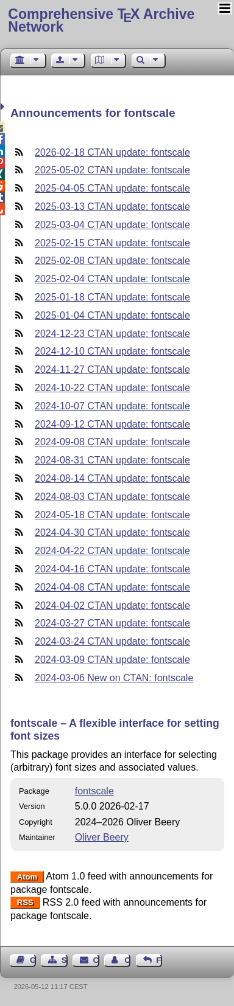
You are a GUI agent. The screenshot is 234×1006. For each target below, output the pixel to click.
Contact (96, 960)
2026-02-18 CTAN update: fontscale (112, 152)
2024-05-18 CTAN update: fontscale (112, 515)
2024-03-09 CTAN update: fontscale (112, 659)
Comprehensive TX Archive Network (101, 20)
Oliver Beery (102, 837)
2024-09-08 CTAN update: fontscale (112, 442)
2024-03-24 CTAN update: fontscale (112, 641)
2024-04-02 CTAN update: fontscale (112, 605)
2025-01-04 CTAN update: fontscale (112, 315)
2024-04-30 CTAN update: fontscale (112, 532)
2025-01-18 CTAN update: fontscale (112, 297)
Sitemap (65, 960)
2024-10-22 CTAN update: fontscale (112, 388)
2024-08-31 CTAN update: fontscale (112, 460)
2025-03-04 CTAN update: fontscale (112, 225)
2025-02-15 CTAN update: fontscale (112, 243)
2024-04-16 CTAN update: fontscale (112, 569)
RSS (25, 902)
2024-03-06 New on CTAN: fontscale (114, 678)
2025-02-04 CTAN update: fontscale (112, 279)
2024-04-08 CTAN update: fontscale (112, 587)
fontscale (94, 791)
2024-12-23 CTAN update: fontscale (112, 333)
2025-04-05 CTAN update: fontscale (112, 188)
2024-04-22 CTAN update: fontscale (112, 551)
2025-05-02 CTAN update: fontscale (112, 170)
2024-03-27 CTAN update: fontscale (112, 623)
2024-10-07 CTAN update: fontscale (112, 406)
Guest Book (33, 960)
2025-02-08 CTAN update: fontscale (112, 260)
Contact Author (127, 960)
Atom (27, 876)
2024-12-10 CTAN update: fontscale (112, 351)
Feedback (159, 960)
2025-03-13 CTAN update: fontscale (112, 206)
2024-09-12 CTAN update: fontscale (112, 424)
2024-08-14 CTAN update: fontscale (112, 478)
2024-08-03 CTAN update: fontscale (112, 496)
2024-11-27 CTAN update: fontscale (112, 369)
